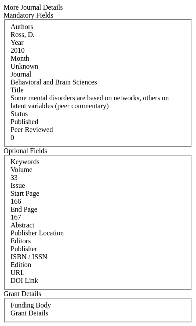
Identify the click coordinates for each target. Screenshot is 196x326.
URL (18, 272)
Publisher (24, 249)
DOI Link (24, 280)
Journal (21, 74)
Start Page (25, 193)
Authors (22, 26)
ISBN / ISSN (29, 256)
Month (20, 58)
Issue (18, 185)
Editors (21, 241)
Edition (21, 264)
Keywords (25, 161)
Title (17, 90)
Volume (21, 169)
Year (17, 42)
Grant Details (29, 313)
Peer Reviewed (32, 129)
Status (19, 113)
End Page (24, 209)
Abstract (22, 225)
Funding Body (31, 305)
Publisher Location (37, 233)
